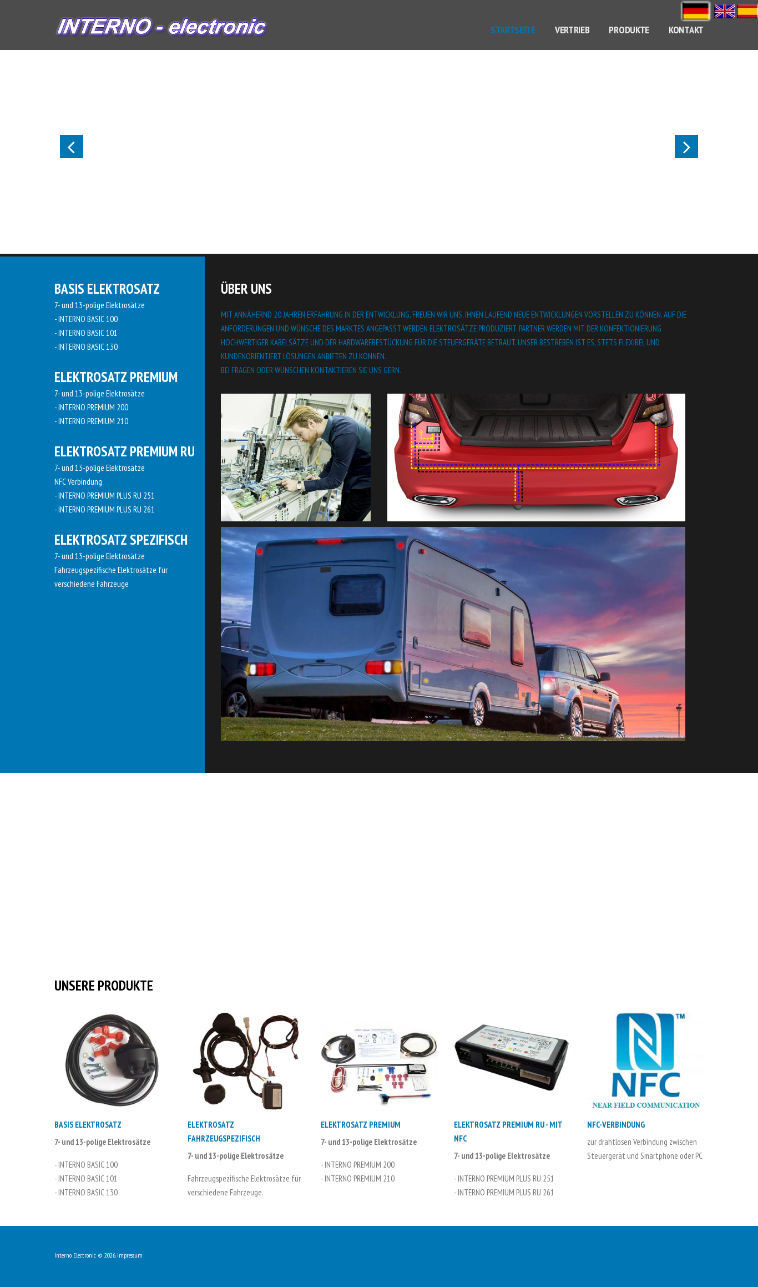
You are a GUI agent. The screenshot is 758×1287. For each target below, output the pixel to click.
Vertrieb (572, 29)
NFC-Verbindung (616, 1124)
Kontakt (686, 29)
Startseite (513, 29)
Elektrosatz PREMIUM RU (124, 451)
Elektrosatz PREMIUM (116, 377)
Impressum (130, 1255)
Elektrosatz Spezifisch (121, 540)
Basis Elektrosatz (107, 289)
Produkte (629, 29)
